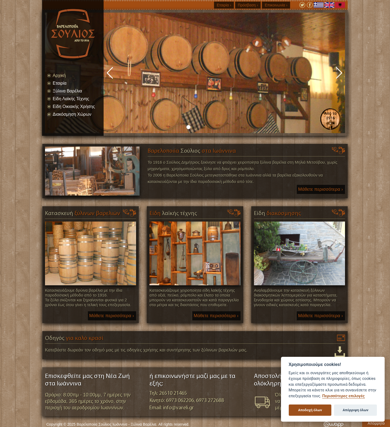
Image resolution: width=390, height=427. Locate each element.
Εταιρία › (224, 5)
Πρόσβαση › (248, 5)
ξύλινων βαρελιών (82, 214)
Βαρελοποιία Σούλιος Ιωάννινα (78, 33)
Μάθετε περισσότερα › (320, 189)
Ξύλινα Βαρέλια (67, 91)
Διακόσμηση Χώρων (72, 114)
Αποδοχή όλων (310, 410)
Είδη (173, 214)
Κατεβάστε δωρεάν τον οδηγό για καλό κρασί (340, 351)
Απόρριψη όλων (355, 410)
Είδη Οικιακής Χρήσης (74, 106)
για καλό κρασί (74, 338)
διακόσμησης (277, 214)
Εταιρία (59, 83)
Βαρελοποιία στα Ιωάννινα (192, 151)
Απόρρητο (376, 423)
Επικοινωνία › (276, 5)
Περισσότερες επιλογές (343, 396)
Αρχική (59, 75)
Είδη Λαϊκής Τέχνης (71, 98)
